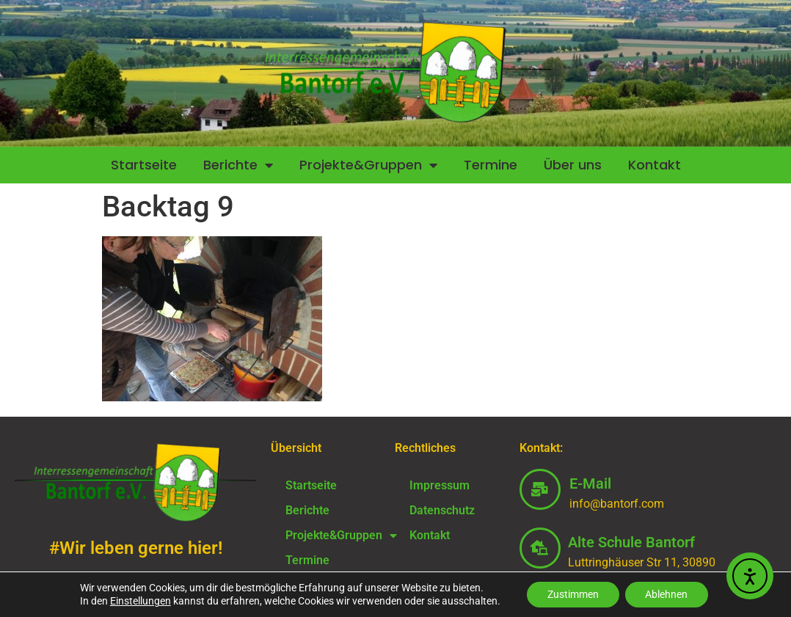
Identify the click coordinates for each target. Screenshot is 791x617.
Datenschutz (442, 510)
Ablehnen (668, 594)
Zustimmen (571, 594)
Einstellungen (136, 601)
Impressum (439, 485)
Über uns (573, 165)
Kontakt (654, 165)
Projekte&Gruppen (368, 165)
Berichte (238, 165)
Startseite (144, 165)
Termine (490, 165)
